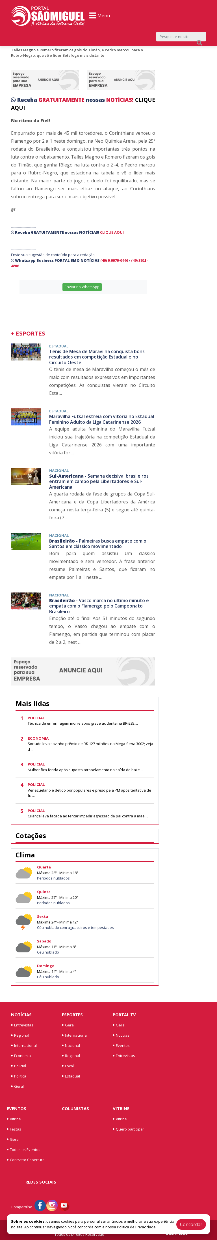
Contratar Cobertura (26, 1160)
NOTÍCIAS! (120, 100)
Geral (17, 1086)
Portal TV (124, 1014)
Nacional (71, 1045)
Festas (14, 1129)
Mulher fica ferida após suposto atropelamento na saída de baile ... (85, 769)
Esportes (72, 1014)
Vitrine (14, 1119)
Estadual (71, 1076)
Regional (20, 1035)
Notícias (21, 1014)
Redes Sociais (40, 1182)
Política (18, 1076)
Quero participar (128, 1129)
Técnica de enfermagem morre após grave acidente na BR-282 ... (83, 723)
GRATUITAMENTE (62, 100)
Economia (21, 1056)
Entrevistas (22, 1025)
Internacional (24, 1045)
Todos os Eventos (23, 1149)
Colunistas (75, 1108)
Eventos (121, 1045)
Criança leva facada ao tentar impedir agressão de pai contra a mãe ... (88, 816)
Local (68, 1066)
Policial (18, 1066)
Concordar (191, 1224)
